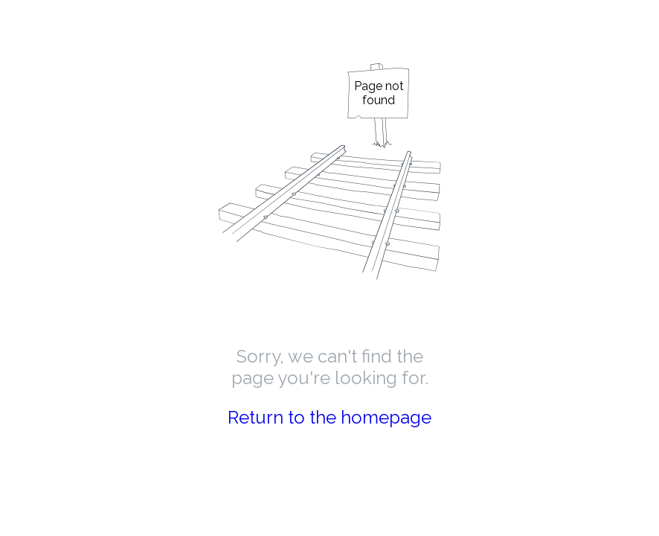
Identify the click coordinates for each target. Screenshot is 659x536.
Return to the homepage (329, 417)
